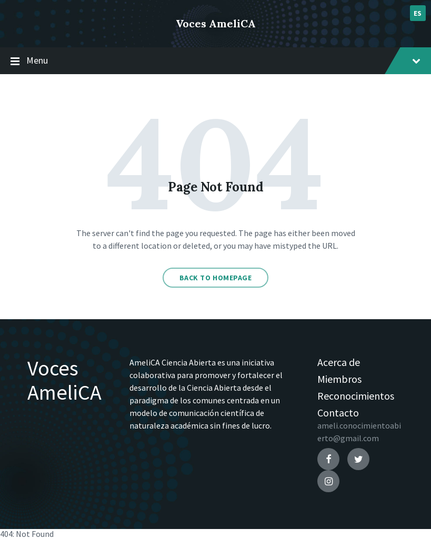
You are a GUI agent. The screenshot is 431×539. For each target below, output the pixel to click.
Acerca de (338, 362)
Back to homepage (215, 277)
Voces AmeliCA (216, 23)
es (418, 13)
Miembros (339, 378)
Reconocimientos (355, 395)
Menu (215, 61)
